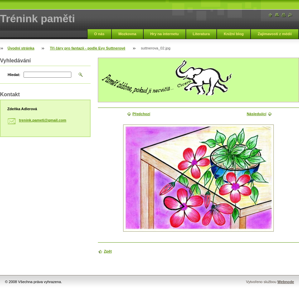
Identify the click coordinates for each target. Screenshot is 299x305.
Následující (256, 114)
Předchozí (141, 114)
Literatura (201, 34)
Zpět (108, 251)
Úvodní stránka (21, 48)
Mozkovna (127, 34)
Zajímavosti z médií (275, 34)
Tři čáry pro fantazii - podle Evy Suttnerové (87, 48)
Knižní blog (234, 34)
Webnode (285, 282)
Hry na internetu (164, 34)
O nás (99, 34)
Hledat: (14, 75)
